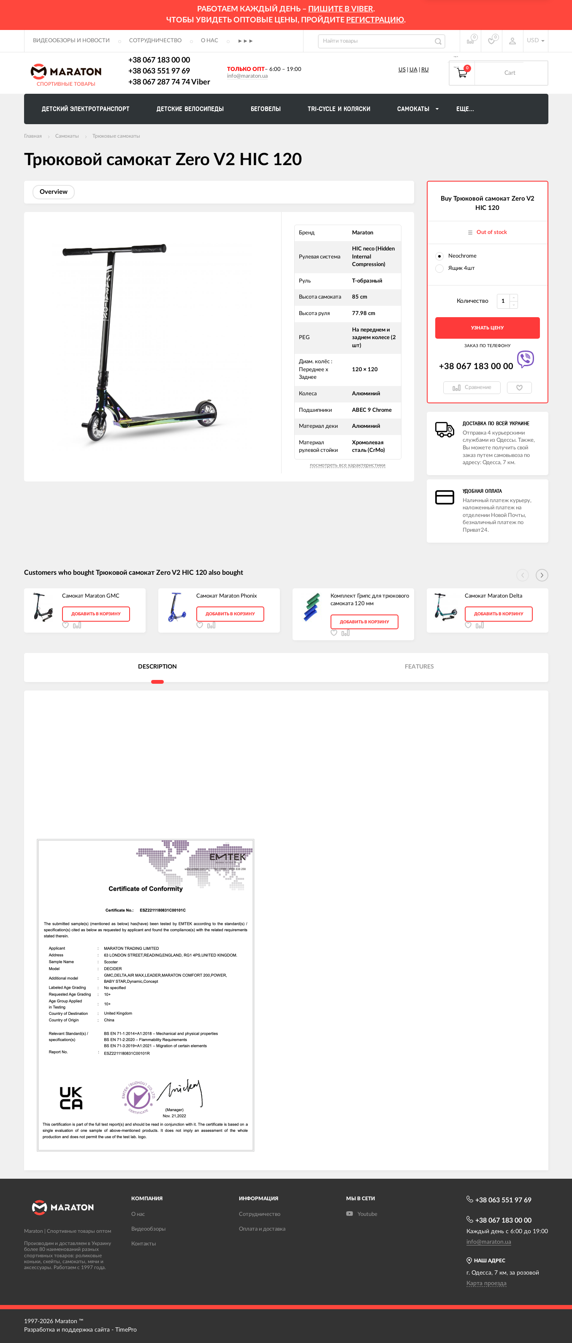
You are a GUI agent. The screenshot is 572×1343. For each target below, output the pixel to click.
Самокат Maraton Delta (493, 596)
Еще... (465, 109)
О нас (209, 40)
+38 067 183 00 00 (159, 60)
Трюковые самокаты (116, 136)
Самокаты (67, 136)
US (402, 70)
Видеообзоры (148, 1229)
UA (413, 70)
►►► (246, 41)
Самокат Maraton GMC (90, 596)
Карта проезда (486, 1283)
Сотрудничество (155, 40)
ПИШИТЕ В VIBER (340, 9)
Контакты (143, 1244)
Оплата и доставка (262, 1229)
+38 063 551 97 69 (159, 71)
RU (425, 70)
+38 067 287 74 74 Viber (169, 82)
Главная (33, 136)
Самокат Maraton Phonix (226, 596)
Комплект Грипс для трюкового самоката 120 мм (370, 600)
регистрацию (375, 20)
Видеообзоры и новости (71, 40)
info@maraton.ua (247, 76)
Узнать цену (487, 328)
